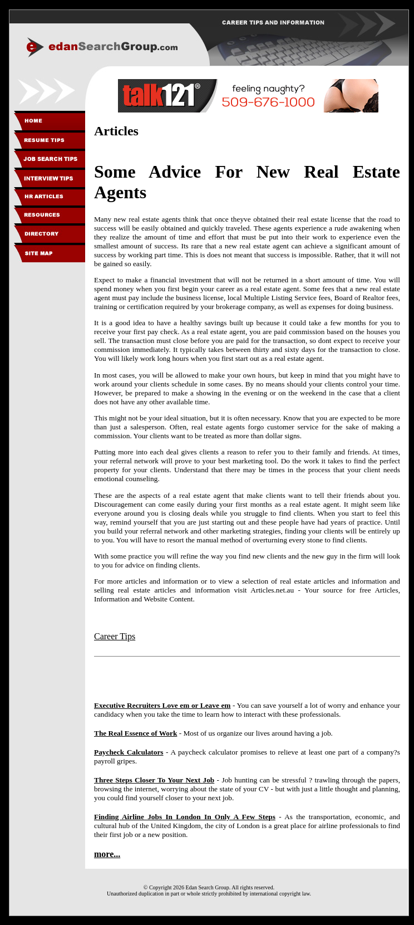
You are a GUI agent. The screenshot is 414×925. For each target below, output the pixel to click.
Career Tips (114, 636)
